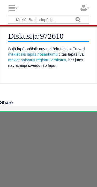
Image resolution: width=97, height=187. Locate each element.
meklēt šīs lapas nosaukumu (33, 54)
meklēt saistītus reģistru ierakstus (37, 60)
